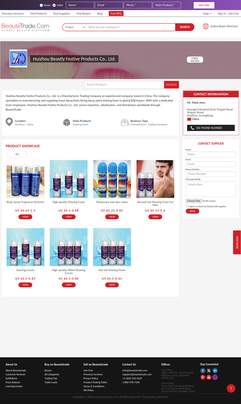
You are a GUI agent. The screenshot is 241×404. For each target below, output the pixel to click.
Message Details (193, 179)
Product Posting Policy (95, 382)
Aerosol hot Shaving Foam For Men (155, 203)
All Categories (52, 374)
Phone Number (193, 169)
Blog (99, 13)
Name (188, 150)
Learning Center (14, 386)
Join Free (233, 13)
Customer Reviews (15, 374)
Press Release (13, 382)
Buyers (48, 370)
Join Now (237, 242)
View (25, 216)
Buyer (45, 5)
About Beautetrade (16, 370)
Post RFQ (116, 13)
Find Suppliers (61, 13)
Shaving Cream (25, 270)
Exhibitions (11, 378)
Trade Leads (51, 382)
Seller (58, 5)
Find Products (38, 13)
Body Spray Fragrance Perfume (25, 202)
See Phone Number (209, 128)
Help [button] (207, 13)
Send (193, 211)
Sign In (222, 13)
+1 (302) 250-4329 (132, 378)
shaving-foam (80, 124)
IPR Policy (89, 390)
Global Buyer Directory (224, 26)
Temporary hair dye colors (112, 202)
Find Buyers (84, 13)
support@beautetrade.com (137, 374)
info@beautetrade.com (134, 370)
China (193, 119)
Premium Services (13, 13)
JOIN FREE (204, 5)
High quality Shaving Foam (69, 202)
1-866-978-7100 (131, 382)
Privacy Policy (91, 378)
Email (188, 159)
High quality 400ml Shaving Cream (68, 271)
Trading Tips (51, 378)
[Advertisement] (120, 328)
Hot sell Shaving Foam (112, 270)
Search (185, 27)
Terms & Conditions (94, 386)
